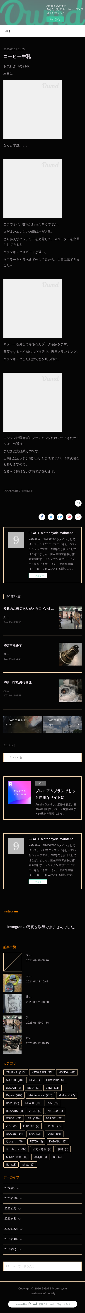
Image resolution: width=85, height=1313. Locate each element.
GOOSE (14, 1135)
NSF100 (55, 1111)
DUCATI (13, 1088)
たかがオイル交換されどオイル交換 (48, 1038)
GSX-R (13, 1119)
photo (28, 1165)
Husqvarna (55, 1081)
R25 (52, 1104)
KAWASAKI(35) (11, 490)
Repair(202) (26, 490)
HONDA (67, 1073)
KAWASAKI (42, 1073)
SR (34, 1119)
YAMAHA (15, 1073)
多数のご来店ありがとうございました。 (32, 608)
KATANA (57, 1142)
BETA (33, 1088)
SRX (35, 1135)
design (40, 1157)
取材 (63, 1150)
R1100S (53, 1127)
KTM (34, 1081)
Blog (7, 30)
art (57, 1157)
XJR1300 (31, 1127)
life (11, 1165)
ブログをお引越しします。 (42, 956)
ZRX (11, 1127)
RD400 (33, 1104)
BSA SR (54, 1119)
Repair (14, 1096)
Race (12, 1104)
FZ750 (36, 1142)
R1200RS (14, 1111)
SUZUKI (14, 1081)
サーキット (16, 1150)
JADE (35, 1111)
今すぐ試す (55, 19)
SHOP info (16, 1157)
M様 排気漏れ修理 (17, 683)
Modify (67, 1096)
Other (54, 1135)
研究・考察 (42, 1150)
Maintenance (40, 1096)
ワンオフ (14, 1142)
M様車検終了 (12, 646)
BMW (52, 1088)
